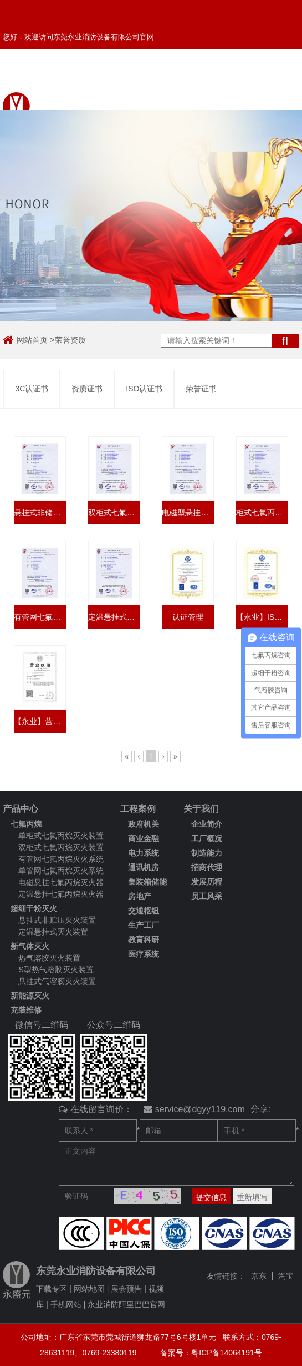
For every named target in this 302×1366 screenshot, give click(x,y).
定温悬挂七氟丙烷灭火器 (61, 894)
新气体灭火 (30, 946)
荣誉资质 (70, 339)
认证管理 (187, 616)
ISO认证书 (144, 388)
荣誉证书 (201, 388)
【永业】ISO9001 (262, 616)
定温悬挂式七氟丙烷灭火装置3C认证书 (114, 616)
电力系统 (143, 852)
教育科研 (143, 939)
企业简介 (206, 824)
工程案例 (138, 808)
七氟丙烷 (26, 824)
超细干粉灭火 (34, 908)
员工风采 (206, 896)
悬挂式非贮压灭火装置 (57, 920)
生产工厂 (143, 925)
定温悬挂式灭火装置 (53, 931)
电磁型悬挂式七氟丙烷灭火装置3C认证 (188, 512)
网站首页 (32, 339)
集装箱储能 (147, 881)
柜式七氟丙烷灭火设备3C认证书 (262, 512)
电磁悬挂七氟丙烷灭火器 (61, 882)
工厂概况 (206, 838)
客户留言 (144, 77)
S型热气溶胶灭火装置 (55, 969)
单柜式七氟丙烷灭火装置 (61, 835)
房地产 (139, 896)
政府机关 (143, 824)
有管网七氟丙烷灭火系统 (61, 859)
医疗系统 (143, 954)
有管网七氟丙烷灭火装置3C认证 (40, 616)
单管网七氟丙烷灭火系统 (61, 870)
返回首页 (184, 77)
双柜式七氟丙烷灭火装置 (61, 847)
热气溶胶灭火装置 (49, 957)
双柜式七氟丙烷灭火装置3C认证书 (114, 512)
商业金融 (143, 838)
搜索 (285, 341)
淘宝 (286, 1276)
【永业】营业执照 (40, 721)
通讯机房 (143, 867)
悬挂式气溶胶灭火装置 (57, 981)
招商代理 (206, 867)
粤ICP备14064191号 (226, 1352)
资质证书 (87, 388)
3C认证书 (31, 388)
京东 (259, 1276)
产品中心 (20, 808)
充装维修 (26, 1010)
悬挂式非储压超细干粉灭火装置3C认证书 (40, 512)
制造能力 (206, 852)
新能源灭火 (30, 995)
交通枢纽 (143, 910)
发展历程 (206, 881)
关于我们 (201, 808)
